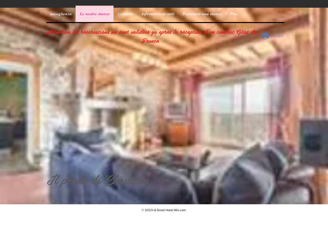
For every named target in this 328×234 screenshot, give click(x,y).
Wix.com (180, 210)
